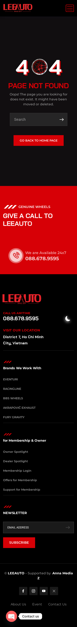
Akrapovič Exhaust (19, 408)
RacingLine (12, 389)
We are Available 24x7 (48, 253)
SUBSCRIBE (19, 543)
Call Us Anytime (16, 313)
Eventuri (10, 379)
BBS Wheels (13, 398)
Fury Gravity (13, 417)
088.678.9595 (45, 258)
